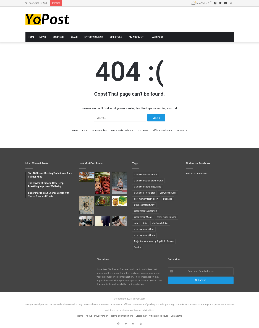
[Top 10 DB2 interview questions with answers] (86, 221)
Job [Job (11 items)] (136, 223)
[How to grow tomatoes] (102, 201)
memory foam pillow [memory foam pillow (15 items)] (144, 229)
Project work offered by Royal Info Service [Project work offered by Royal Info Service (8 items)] (154, 241)
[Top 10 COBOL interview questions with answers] (102, 221)
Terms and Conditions (122, 130)
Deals (73, 37)
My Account (136, 37)
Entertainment (94, 37)
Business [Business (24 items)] (167, 199)
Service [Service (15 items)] (137, 247)
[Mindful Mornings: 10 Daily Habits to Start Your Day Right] (86, 177)
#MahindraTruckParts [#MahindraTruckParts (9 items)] (144, 193)
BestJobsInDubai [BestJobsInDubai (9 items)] (168, 193)
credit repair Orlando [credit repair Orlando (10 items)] (166, 217)
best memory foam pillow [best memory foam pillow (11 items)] (146, 199)
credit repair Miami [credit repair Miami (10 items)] (143, 217)
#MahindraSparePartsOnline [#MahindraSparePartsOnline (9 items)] (147, 187)
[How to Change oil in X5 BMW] (119, 201)
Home (31, 37)
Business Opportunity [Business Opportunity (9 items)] (144, 205)
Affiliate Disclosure (162, 130)
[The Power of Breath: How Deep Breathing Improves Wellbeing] (119, 183)
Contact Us (181, 130)
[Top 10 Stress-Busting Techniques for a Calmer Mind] (86, 205)
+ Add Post (156, 37)
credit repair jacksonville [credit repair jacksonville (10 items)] (145, 211)
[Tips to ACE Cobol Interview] (119, 221)
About (85, 130)
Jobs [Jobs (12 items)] (145, 223)
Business (58, 37)
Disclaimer (142, 130)
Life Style (116, 37)
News (42, 37)
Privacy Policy (99, 130)
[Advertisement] (165, 18)
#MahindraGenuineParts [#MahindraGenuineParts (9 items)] (145, 174)
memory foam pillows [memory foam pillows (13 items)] (144, 235)
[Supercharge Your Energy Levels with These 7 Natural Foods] (102, 183)
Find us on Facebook (196, 173)
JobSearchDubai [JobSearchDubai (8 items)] (160, 223)
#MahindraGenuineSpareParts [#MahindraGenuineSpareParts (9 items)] (148, 180)
